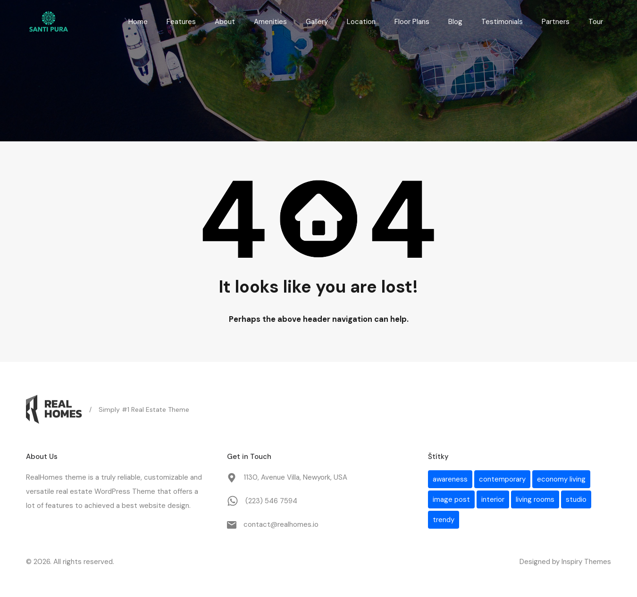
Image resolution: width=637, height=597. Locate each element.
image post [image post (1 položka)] (451, 499)
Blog (455, 21)
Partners (556, 21)
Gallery (317, 21)
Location (361, 21)
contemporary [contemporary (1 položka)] (502, 479)
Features (181, 21)
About (225, 21)
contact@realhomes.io (280, 524)
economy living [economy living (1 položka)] (561, 479)
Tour (595, 21)
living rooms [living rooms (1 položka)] (535, 499)
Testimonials (502, 21)
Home (138, 21)
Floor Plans (411, 21)
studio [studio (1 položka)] (576, 499)
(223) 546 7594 (271, 501)
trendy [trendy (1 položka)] (443, 519)
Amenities (270, 21)
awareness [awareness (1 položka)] (450, 479)
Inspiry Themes (586, 561)
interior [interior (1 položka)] (492, 499)
